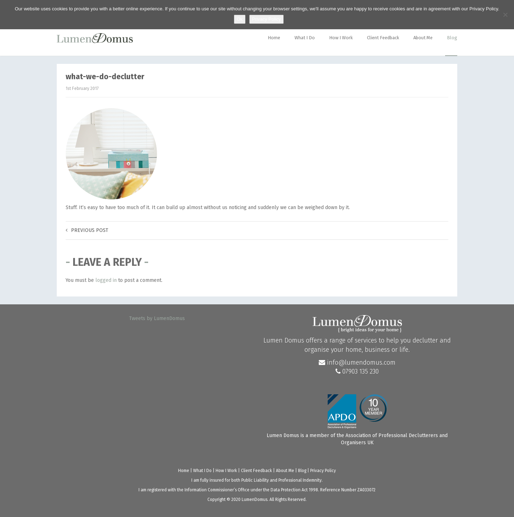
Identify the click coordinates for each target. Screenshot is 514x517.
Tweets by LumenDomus (157, 318)
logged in (106, 280)
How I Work (341, 37)
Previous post (87, 230)
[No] (505, 14)
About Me (423, 37)
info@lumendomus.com (357, 362)
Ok (240, 19)
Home (274, 37)
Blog (452, 37)
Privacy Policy (323, 470)
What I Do (304, 37)
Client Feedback (383, 37)
